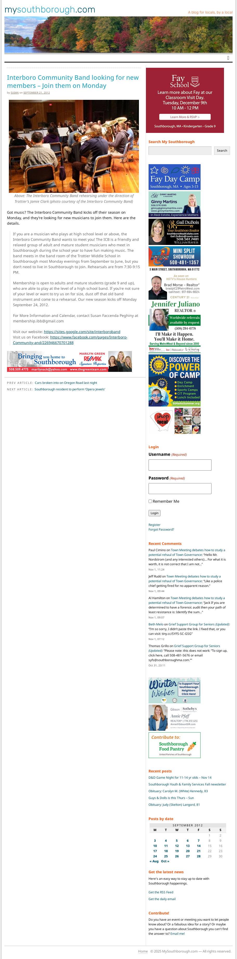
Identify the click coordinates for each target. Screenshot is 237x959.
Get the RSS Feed (161, 892)
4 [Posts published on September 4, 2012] (166, 840)
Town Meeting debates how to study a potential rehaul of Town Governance (187, 552)
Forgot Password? (161, 529)
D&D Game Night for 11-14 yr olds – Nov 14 (180, 777)
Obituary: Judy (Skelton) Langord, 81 (174, 804)
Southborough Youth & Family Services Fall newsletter (187, 784)
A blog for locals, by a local (210, 12)
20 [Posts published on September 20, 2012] (188, 851)
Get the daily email (162, 899)
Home (143, 951)
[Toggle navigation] (228, 58)
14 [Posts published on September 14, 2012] (199, 846)
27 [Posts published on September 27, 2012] (188, 856)
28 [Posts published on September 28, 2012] (199, 856)
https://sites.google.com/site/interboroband (82, 331)
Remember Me (166, 501)
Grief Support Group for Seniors (199, 624)
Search (222, 150)
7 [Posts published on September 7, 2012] (199, 840)
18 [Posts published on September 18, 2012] (166, 851)
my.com (49, 9)
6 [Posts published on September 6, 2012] (188, 840)
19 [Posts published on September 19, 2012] (177, 851)
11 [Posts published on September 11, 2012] (166, 846)
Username (168, 454)
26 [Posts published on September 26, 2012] (177, 856)
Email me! (177, 933)
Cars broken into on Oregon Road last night (66, 382)
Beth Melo (156, 624)
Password (167, 478)
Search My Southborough (172, 141)
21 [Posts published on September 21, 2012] (199, 851)
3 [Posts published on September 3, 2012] (155, 840)
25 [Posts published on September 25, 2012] (166, 856)
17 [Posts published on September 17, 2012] (155, 851)
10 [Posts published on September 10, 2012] (155, 846)
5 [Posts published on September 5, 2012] (177, 840)
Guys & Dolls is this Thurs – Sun (171, 798)
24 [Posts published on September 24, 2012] (155, 856)
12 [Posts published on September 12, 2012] (177, 846)
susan (15, 92)
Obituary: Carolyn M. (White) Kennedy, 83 (178, 791)
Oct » (165, 861)
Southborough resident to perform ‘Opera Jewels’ (70, 389)
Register (155, 524)
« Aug (154, 861)
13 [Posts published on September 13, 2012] (188, 846)
